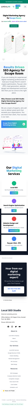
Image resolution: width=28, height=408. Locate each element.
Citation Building (14, 355)
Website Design (14, 230)
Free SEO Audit (18, 6)
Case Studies (14, 384)
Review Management (14, 358)
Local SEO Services (14, 350)
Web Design (14, 364)
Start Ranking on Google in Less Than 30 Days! (12, 404)
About (14, 338)
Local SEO (14, 193)
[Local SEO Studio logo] (5, 7)
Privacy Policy (14, 341)
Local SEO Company (14, 335)
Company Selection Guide (14, 376)
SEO (14, 210)
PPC (14, 248)
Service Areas (8, 300)
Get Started (14, 26)
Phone (3, 322)
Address (7, 317)
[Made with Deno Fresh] (14, 390)
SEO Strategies (14, 373)
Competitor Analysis (14, 379)
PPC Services (14, 361)
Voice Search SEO (14, 381)
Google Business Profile (14, 353)
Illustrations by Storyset (7, 258)
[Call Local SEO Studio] (13, 6)
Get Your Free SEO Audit (14, 290)
